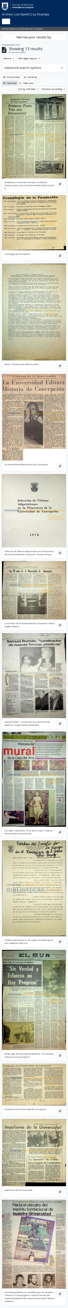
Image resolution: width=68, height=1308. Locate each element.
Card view (9, 83)
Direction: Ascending (52, 89)
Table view (26, 83)
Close (17, 44)
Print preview (11, 77)
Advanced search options (23, 68)
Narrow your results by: (34, 37)
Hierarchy (30, 77)
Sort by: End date (27, 89)
